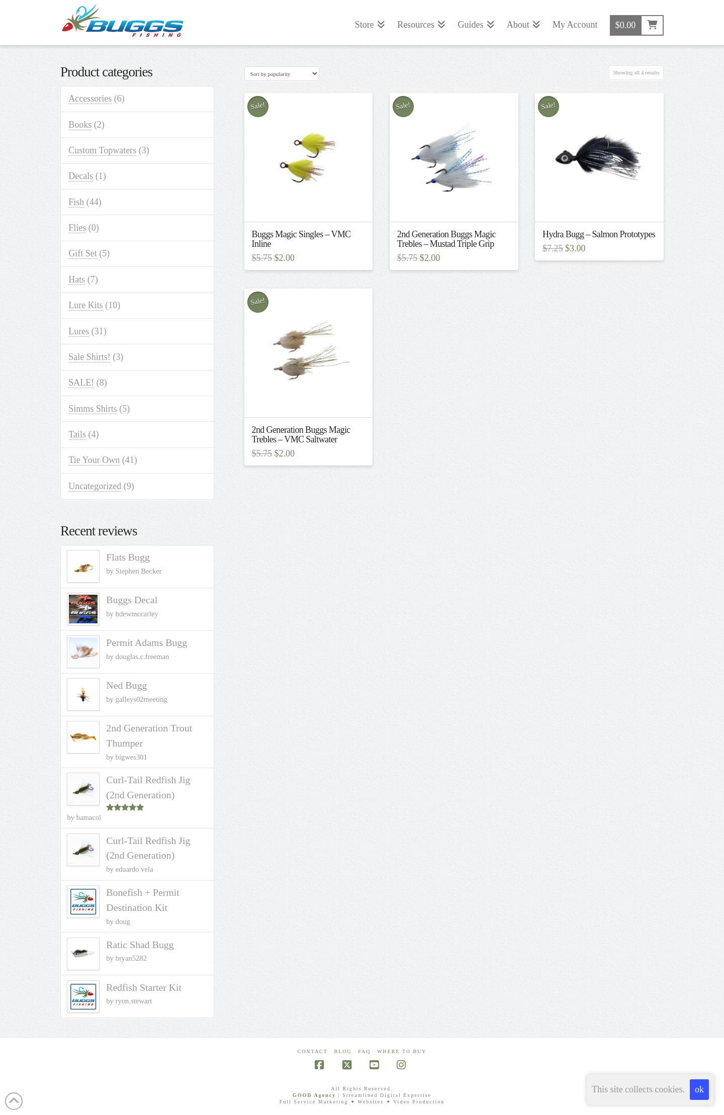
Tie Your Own (94, 460)
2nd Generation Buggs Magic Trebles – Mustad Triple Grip (446, 239)
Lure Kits (85, 305)
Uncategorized (94, 486)
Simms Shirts (92, 409)
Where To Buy (402, 1051)
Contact (312, 1051)
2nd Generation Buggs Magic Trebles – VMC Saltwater (301, 434)
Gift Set (82, 253)
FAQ (364, 1051)
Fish (76, 202)
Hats (76, 279)
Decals (80, 176)
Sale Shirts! (89, 357)
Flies (77, 228)
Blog (342, 1051)
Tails (77, 434)
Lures (78, 331)
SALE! (81, 383)
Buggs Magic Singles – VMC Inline (301, 239)
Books (80, 125)
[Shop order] (281, 73)
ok (699, 1089)
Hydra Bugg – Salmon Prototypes (598, 234)
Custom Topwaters (102, 150)
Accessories (90, 99)
